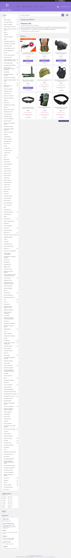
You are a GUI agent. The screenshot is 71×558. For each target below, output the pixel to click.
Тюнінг (5, 331)
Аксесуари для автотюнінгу (9, 465)
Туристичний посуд (8, 333)
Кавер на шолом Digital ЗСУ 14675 (45, 80)
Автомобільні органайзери (9, 323)
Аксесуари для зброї (8, 22)
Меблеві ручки (7, 262)
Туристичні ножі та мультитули (8, 86)
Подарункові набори (8, 237)
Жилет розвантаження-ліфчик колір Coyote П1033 (44, 53)
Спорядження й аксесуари (9, 104)
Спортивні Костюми (8, 196)
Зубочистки (6, 321)
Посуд (5, 39)
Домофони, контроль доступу (10, 234)
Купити (28, 60)
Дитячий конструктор (8, 398)
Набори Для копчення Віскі (9, 335)
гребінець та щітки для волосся (8, 326)
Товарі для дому (7, 209)
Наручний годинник (8, 116)
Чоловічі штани (7, 152)
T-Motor (5, 239)
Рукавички (6, 34)
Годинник (6, 421)
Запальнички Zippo (8, 57)
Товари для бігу (7, 136)
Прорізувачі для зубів (8, 360)
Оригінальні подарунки (8, 367)
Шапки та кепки (7, 189)
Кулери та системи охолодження (8, 313)
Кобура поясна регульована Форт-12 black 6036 (61, 53)
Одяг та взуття (7, 143)
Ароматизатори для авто (9, 297)
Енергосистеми (7, 292)
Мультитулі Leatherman (9, 95)
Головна (18, 6)
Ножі (5, 157)
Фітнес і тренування (8, 139)
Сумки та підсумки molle (9, 221)
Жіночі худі (6, 191)
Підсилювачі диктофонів (9, 458)
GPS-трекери (6, 456)
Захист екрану (7, 355)
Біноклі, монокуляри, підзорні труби (10, 80)
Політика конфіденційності (50, 556)
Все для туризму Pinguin (9, 50)
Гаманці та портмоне (8, 470)
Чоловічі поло (7, 187)
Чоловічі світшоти (7, 171)
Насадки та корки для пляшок (10, 391)
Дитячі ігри (6, 353)
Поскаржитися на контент (40, 556)
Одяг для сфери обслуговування (7, 254)
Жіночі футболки (7, 200)
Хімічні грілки (6, 102)
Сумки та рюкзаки (7, 180)
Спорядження (7, 340)
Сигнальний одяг (7, 418)
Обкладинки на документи (9, 41)
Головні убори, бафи (8, 487)
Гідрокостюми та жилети (9, 109)
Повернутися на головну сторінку (30, 31)
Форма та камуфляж (8, 24)
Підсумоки (6, 480)
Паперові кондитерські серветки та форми (8, 409)
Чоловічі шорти (7, 184)
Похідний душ (6, 72)
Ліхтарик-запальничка (8, 295)
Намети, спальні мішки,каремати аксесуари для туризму (9, 68)
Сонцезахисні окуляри (8, 126)
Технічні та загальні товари (9, 429)
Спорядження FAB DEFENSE (9, 65)
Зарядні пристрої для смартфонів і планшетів (9, 283)
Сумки (5, 216)
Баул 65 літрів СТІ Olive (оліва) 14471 (44, 108)
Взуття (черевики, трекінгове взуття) (10, 29)
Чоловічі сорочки (7, 175)
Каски (5, 83)
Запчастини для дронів (8, 212)
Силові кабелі (6, 315)
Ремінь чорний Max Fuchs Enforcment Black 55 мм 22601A (28, 108)
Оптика (5, 301)
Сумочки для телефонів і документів (9, 129)
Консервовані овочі (8, 244)
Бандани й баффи (7, 400)
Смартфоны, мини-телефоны (10, 451)
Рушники (5, 107)
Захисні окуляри (7, 19)
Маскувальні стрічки (8, 111)
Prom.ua (41, 555)
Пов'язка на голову (8, 269)
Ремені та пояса (7, 173)
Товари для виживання (8, 389)
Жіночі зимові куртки (8, 202)
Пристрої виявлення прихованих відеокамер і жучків (9, 462)
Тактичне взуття (7, 168)
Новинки (5, 134)
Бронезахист (6, 223)
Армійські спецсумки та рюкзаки (8, 475)
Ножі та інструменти (8, 365)
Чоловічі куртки (7, 148)
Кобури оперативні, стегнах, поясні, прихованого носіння (10, 60)
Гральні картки (7, 414)
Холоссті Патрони (7, 205)
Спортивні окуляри (8, 45)
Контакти (42, 6)
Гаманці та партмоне (8, 132)
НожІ (5, 299)
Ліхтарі (5, 52)
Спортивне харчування (8, 445)
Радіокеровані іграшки (8, 309)
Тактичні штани (7, 161)
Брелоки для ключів (8, 230)
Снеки (5, 449)
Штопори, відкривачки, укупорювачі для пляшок (9, 370)
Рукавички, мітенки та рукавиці (8, 272)
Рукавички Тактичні (8, 280)
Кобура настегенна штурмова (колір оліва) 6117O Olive (28, 81)
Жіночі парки (6, 159)
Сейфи (5, 32)
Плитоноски (6, 489)
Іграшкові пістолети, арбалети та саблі (8, 307)
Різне (5, 207)
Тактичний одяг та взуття (9, 396)
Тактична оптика (7, 93)
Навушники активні (8, 91)
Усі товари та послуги (63, 121)
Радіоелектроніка (7, 214)
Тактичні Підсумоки (8, 225)
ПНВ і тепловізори (7, 423)
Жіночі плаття (7, 259)
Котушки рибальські (8, 114)
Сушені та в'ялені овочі (8, 246)
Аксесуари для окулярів (9, 380)
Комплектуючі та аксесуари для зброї (9, 426)
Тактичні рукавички (8, 164)
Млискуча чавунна (7, 484)
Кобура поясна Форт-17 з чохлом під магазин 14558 (61, 81)
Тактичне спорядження (9, 118)
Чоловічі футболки (8, 182)
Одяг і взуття (6, 228)
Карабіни (6, 100)
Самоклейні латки (7, 264)
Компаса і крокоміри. (8, 88)
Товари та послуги (26, 6)
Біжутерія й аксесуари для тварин (9, 403)
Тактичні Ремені (7, 433)
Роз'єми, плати (7, 416)
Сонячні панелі (7, 363)
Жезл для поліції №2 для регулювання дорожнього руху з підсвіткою (28, 53)
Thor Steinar (6, 193)
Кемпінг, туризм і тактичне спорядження (9, 343)
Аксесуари (6, 440)
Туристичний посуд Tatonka (9, 26)
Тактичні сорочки (7, 198)
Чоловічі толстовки (8, 150)
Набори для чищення (8, 36)
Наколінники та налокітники (9, 77)
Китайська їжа (7, 304)
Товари (4, 17)
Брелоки (5, 155)
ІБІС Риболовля (7, 218)
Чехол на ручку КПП (8, 375)
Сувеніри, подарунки (8, 288)
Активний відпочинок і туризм (10, 393)
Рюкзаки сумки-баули (8, 63)
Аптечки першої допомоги (9, 55)
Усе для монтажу (7, 442)
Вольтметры (6, 447)
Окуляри (5, 338)
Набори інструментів (8, 436)
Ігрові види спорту (7, 141)
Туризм (5, 145)
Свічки (5, 290)
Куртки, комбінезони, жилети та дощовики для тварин (10, 275)
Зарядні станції (7, 266)
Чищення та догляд (8, 438)
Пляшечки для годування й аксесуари (9, 358)
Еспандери (6, 373)
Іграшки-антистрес (8, 387)
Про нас (36, 6)
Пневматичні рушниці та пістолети (9, 75)
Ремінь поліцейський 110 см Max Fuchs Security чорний (61, 108)
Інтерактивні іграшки (8, 350)
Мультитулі (6, 382)
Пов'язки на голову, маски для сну (9, 124)
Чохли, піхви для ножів (8, 454)
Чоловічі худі (6, 177)
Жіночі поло (6, 166)
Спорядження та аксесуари (9, 43)
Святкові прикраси (8, 412)
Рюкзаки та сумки (7, 120)
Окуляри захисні (7, 329)
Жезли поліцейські (7, 348)
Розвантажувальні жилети (9, 48)
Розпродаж (6, 241)
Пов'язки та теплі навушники (10, 250)
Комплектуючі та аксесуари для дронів (9, 257)
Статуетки (6, 431)
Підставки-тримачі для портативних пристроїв (9, 318)
